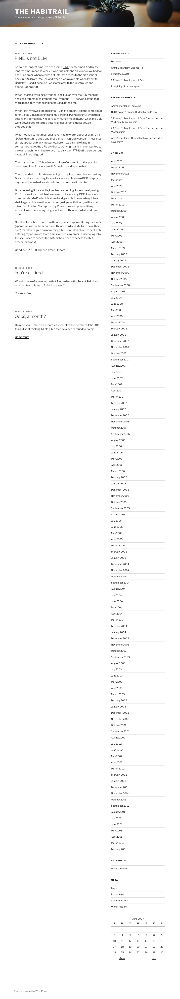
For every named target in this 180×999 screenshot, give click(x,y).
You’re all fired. (29, 272)
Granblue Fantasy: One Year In (127, 67)
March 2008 (118, 322)
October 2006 (119, 427)
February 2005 (119, 551)
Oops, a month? (30, 316)
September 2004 (120, 582)
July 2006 (116, 446)
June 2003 (117, 675)
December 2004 (120, 564)
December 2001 (120, 787)
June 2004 (117, 601)
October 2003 (119, 650)
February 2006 (119, 477)
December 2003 (120, 638)
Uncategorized (119, 868)
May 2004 (116, 607)
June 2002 (117, 749)
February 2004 (119, 626)
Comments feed (119, 900)
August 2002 (118, 737)
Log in (114, 888)
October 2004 (119, 576)
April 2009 (117, 241)
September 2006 (120, 434)
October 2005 (119, 502)
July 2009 (116, 223)
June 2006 (117, 452)
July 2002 (116, 743)
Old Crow (116, 112)
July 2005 (116, 520)
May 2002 (116, 756)
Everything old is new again (125, 86)
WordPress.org (119, 906)
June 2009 (117, 229)
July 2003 (116, 669)
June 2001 (116, 824)
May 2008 (116, 310)
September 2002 (120, 731)
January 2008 (118, 334)
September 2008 (120, 285)
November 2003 (120, 644)
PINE (66, 67)
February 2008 (119, 328)
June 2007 (117, 378)
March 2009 (118, 248)
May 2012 (116, 198)
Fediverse (116, 61)
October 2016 (118, 192)
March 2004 (118, 619)
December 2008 (120, 266)
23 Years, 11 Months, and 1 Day (127, 80)
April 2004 (117, 613)
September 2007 (120, 359)
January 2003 (118, 706)
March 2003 (118, 694)
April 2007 (116, 390)
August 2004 (118, 588)
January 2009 (118, 260)
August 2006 (118, 440)
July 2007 (116, 372)
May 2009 (116, 235)
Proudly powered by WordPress (30, 991)
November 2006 (120, 421)
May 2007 (116, 384)
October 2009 (119, 210)
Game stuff (22, 337)
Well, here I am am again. (124, 121)
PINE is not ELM (31, 58)
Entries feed (117, 894)
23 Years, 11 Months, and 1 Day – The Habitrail (135, 118)
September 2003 (120, 657)
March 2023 (117, 167)
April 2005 (117, 539)
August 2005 (118, 514)
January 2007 (118, 409)
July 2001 (116, 818)
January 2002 (118, 780)
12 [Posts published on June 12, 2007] (130, 941)
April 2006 (117, 464)
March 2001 (117, 842)
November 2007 (120, 347)
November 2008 (120, 272)
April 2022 (116, 186)
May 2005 (116, 533)
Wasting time (118, 131)
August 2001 (118, 811)
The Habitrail (42, 11)
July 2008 (116, 297)
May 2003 (116, 681)
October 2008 (119, 279)
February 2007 (119, 403)
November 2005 (120, 495)
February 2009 (119, 254)
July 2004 (116, 595)
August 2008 (118, 291)
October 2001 (118, 799)
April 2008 (117, 316)
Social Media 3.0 (120, 73)
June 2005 (117, 526)
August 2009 (118, 217)
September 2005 (120, 508)
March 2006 (118, 471)
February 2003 (119, 700)
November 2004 (120, 570)
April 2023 (116, 161)
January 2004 (118, 632)
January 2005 (118, 557)
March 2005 (118, 545)
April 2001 (116, 836)
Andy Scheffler (119, 105)
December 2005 (120, 489)
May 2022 (116, 179)
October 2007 (118, 353)
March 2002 (118, 768)
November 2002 (120, 719)
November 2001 (120, 793)
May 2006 (116, 458)
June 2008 (117, 303)
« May (122, 958)
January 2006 (118, 483)
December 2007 (120, 341)
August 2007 (118, 365)
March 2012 (117, 204)
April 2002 (116, 762)
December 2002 (120, 712)
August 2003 (118, 663)
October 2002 (118, 725)
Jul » (154, 958)
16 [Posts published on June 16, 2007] (161, 941)
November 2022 (120, 173)
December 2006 (120, 415)
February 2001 (119, 849)
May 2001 (116, 830)
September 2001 (120, 805)
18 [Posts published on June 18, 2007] (122, 946)
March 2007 (118, 396)
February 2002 (119, 774)
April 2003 (117, 688)
